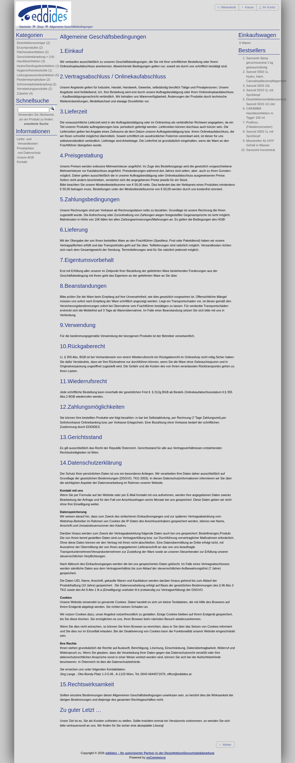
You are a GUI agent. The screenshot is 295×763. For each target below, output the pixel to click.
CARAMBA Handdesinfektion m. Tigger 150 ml (260, 113)
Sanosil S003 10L (258, 85)
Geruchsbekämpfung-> (32, 56)
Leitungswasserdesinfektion (35, 75)
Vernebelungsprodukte (32, 88)
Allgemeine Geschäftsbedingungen (71, 26)
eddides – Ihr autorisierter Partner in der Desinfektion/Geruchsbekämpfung (159, 753)
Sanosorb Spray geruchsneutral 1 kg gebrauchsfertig (259, 62)
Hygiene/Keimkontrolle (32, 70)
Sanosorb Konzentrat (260, 150)
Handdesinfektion (29, 61)
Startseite (25, 26)
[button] (227, 7)
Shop (40, 26)
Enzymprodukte (27, 47)
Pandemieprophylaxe (31, 79)
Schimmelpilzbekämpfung (34, 84)
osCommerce (156, 757)
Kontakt (22, 162)
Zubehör (22, 93)
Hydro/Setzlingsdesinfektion (36, 66)
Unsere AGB (25, 157)
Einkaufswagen (257, 35)
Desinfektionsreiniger (31, 42)
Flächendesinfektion (30, 52)
